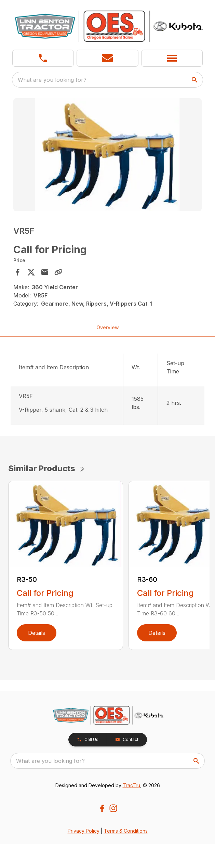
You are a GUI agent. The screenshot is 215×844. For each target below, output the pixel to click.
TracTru (131, 785)
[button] (107, 58)
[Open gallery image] (107, 154)
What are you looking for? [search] (52, 79)
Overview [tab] (107, 327)
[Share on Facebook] (17, 272)
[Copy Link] (58, 272)
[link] (43, 58)
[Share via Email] (45, 272)
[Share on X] (31, 272)
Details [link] (36, 632)
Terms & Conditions (126, 831)
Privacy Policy (83, 831)
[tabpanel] (107, 155)
